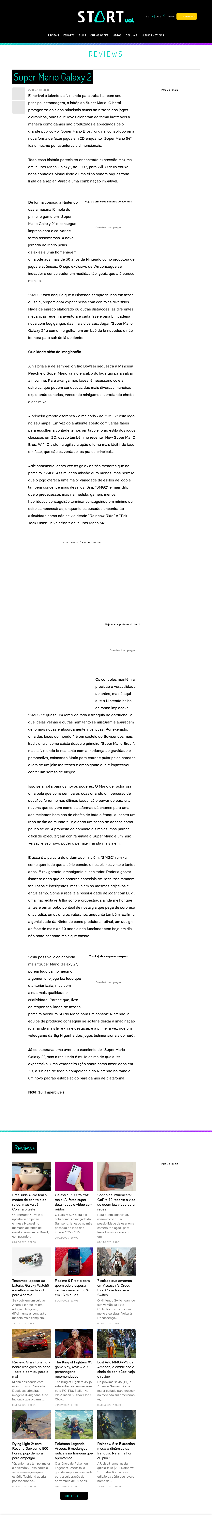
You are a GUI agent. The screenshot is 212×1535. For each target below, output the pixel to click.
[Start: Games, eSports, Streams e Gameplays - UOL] (101, 17)
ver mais (74, 1495)
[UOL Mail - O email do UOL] (155, 16)
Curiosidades (99, 35)
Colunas (131, 35)
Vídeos (117, 35)
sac (147, 16)
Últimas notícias (153, 35)
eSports (68, 35)
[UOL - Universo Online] (129, 20)
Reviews (53, 35)
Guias (82, 35)
